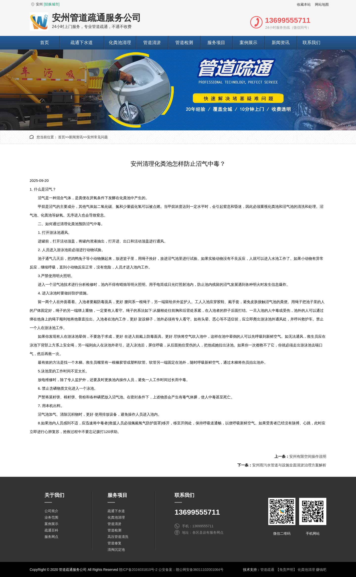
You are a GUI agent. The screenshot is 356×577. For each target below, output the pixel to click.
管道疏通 (267, 570)
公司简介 (51, 511)
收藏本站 (304, 4)
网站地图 (322, 4)
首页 (44, 42)
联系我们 (311, 42)
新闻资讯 (280, 42)
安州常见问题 (97, 137)
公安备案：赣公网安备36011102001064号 (190, 570)
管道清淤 (152, 42)
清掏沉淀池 (116, 550)
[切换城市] (52, 4)
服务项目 (216, 42)
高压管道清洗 (118, 537)
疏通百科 (51, 530)
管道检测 (184, 42)
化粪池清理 (120, 42)
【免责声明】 (286, 570)
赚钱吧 (321, 570)
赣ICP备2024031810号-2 (138, 570)
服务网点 (51, 537)
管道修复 (114, 543)
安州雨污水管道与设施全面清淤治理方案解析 (289, 465)
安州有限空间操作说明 (307, 456)
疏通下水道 (81, 42)
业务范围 (51, 517)
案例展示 (248, 42)
